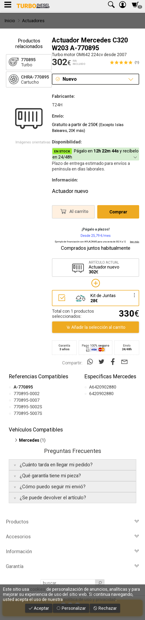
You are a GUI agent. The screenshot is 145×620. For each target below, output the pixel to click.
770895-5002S (28, 406)
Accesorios (72, 537)
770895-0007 (26, 400)
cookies (37, 589)
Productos (72, 522)
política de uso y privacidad (90, 599)
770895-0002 (26, 393)
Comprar (118, 211)
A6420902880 (102, 387)
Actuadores (33, 20)
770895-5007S (28, 413)
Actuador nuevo (70, 191)
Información (72, 551)
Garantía (72, 566)
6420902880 (101, 393)
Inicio (9, 20)
